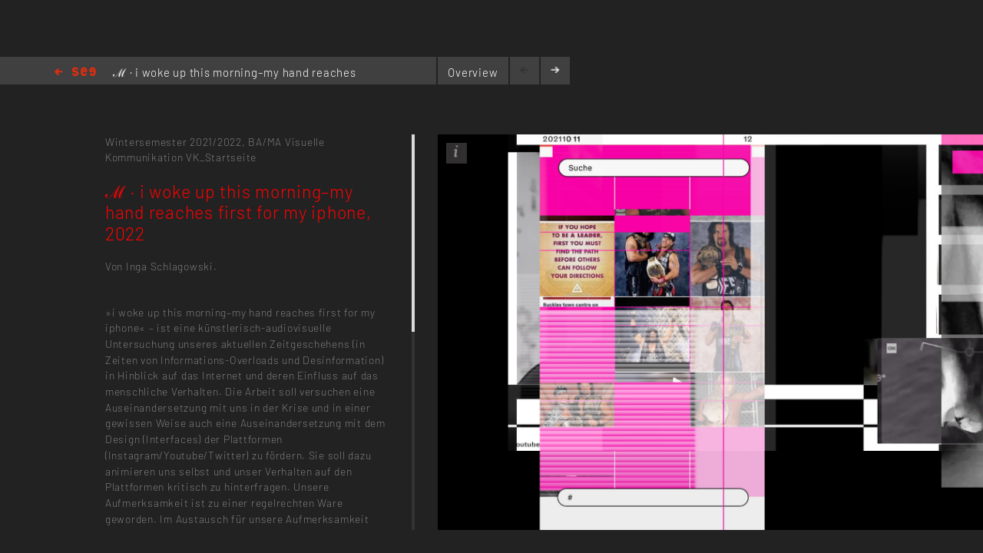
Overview (473, 72)
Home (75, 72)
